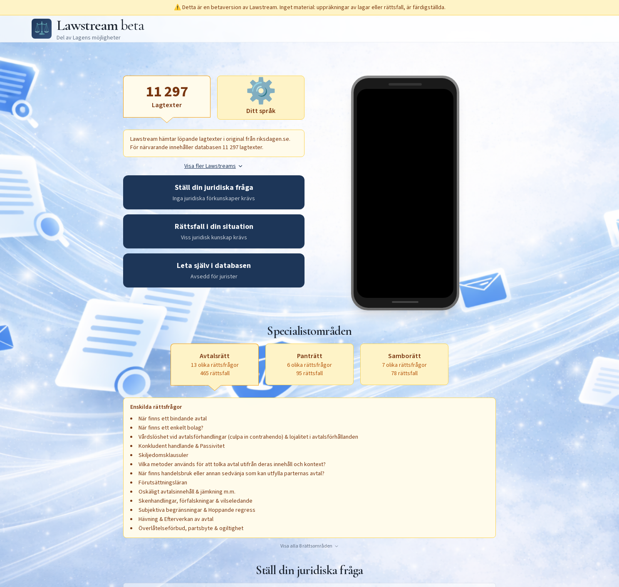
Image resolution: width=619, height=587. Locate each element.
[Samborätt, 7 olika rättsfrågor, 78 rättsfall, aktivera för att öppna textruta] (404, 364)
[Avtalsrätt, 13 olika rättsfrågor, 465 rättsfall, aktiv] (215, 364)
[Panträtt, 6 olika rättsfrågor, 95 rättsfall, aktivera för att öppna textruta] (309, 364)
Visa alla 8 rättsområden (309, 546)
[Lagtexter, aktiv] (166, 96)
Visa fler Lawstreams (213, 166)
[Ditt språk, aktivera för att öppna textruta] (261, 98)
